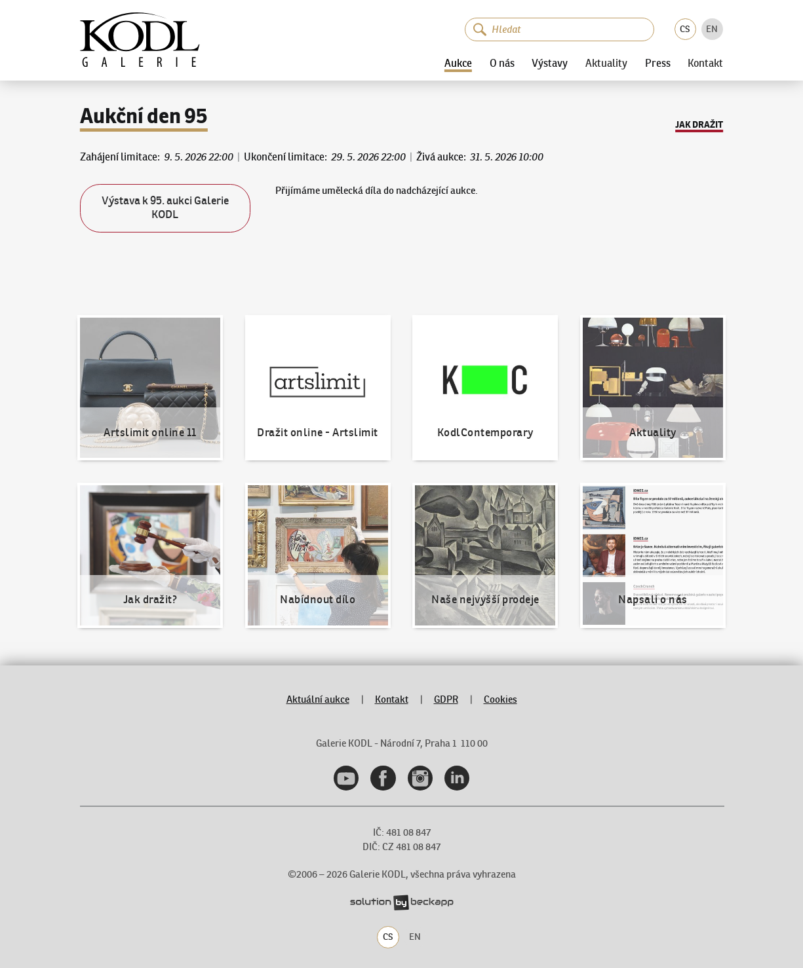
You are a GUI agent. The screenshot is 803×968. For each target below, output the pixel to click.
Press (658, 63)
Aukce (458, 63)
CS (685, 29)
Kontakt (705, 63)
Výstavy (550, 63)
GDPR (446, 699)
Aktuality (606, 63)
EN (712, 29)
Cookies (500, 699)
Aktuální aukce (317, 699)
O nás (502, 63)
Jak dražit (699, 124)
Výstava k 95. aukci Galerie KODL (165, 207)
